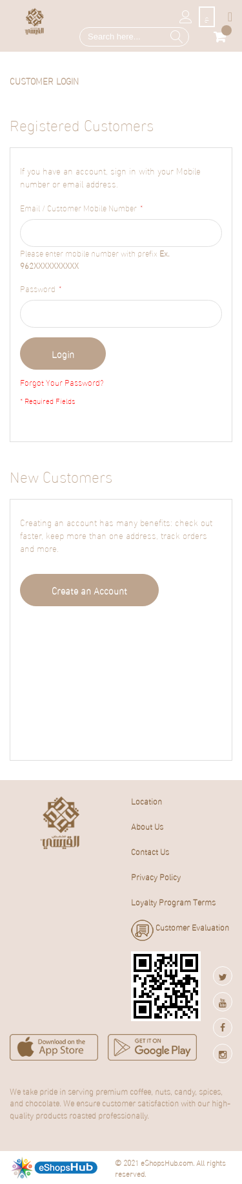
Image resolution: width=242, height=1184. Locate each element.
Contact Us (150, 851)
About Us (147, 826)
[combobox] (134, 37)
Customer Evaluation (180, 930)
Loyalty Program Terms (173, 901)
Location (146, 801)
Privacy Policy (156, 876)
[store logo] (34, 21)
